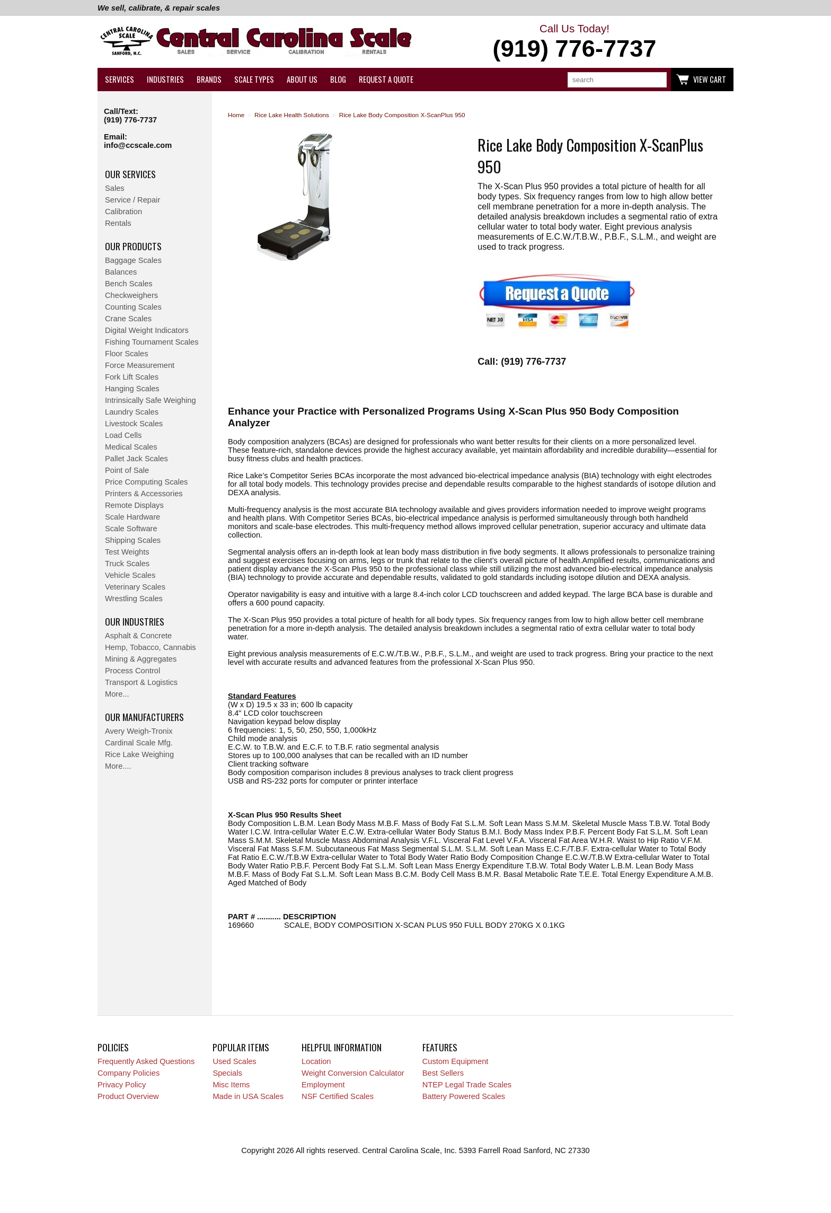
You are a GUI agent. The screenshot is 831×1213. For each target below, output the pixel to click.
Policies (113, 1047)
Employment (323, 1084)
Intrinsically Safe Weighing (150, 400)
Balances (121, 272)
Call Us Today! (574, 42)
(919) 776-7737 (130, 120)
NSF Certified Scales (338, 1096)
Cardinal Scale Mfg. (139, 743)
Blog (338, 79)
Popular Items (241, 1047)
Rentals (118, 223)
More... (117, 694)
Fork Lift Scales (131, 377)
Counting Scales (133, 307)
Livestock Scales (134, 423)
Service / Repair (132, 200)
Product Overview (128, 1096)
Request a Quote (386, 79)
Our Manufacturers (144, 717)
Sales (115, 188)
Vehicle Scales (130, 575)
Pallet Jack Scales (136, 458)
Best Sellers (443, 1073)
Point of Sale (127, 470)
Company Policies (129, 1073)
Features (439, 1047)
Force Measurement (139, 365)
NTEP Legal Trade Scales (466, 1084)
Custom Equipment (455, 1061)
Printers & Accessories (144, 493)
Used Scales (234, 1061)
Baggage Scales (133, 260)
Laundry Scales (131, 412)
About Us (302, 79)
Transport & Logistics (141, 682)
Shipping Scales (133, 540)
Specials (227, 1073)
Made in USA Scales (248, 1096)
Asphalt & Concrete (138, 635)
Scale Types (254, 79)
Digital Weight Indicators (147, 330)
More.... (118, 766)
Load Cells (123, 435)
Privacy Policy (122, 1084)
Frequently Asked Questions (146, 1061)
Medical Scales (131, 447)
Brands (209, 79)
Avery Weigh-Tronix (139, 731)
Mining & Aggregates (140, 659)
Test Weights (127, 552)
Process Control (132, 670)
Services (119, 79)
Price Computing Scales (146, 482)
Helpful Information (342, 1047)
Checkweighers (131, 295)
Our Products (133, 246)
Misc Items (231, 1084)
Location (316, 1061)
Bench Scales (129, 283)
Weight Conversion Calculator (353, 1073)
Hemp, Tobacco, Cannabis (150, 647)
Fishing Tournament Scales (152, 342)
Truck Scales (127, 563)
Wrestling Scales (134, 598)
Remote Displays (134, 505)
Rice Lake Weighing (139, 754)
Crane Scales (128, 318)
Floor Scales (126, 353)
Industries (165, 79)
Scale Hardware (132, 517)
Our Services (130, 174)
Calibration (123, 211)
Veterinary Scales (135, 587)
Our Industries (134, 621)
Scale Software (131, 528)
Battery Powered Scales (463, 1096)
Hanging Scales (132, 388)
